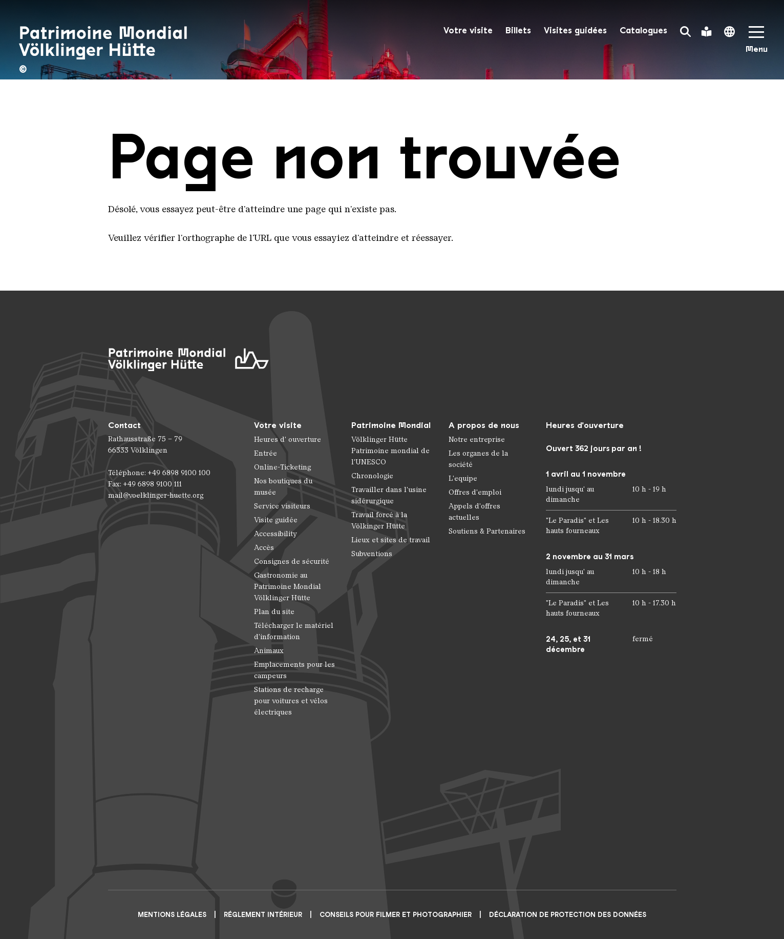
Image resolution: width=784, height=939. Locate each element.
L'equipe (463, 478)
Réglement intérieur (263, 914)
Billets (518, 30)
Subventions (371, 554)
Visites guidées (575, 30)
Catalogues (643, 30)
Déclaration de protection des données (567, 914)
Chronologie (372, 476)
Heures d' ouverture (287, 439)
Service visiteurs (282, 506)
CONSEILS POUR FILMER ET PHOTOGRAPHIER (396, 914)
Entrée (265, 453)
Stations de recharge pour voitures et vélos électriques (291, 701)
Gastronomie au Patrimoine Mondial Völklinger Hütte (287, 586)
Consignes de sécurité (291, 561)
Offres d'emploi (475, 492)
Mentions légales (172, 914)
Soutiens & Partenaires (487, 531)
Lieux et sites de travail (390, 540)
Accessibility (275, 534)
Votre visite (468, 30)
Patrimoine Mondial (391, 425)
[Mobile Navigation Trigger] (756, 42)
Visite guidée (276, 520)
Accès (264, 548)
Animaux (269, 651)
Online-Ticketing (282, 467)
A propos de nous (484, 425)
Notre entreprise (477, 439)
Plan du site (274, 612)
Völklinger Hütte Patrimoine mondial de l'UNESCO (390, 451)
